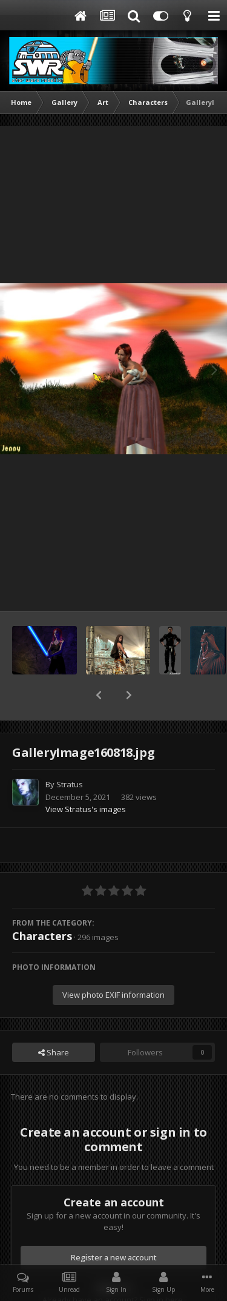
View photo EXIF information (113, 963)
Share (53, 1021)
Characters (42, 904)
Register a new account (114, 1225)
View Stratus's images (85, 777)
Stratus (69, 752)
